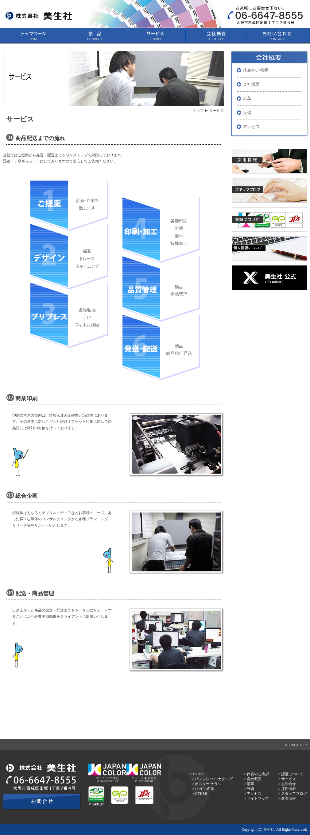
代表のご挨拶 (256, 70)
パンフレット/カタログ (214, 779)
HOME (198, 774)
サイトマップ (258, 798)
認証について (292, 774)
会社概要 (251, 84)
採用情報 (288, 789)
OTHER (201, 793)
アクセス (251, 126)
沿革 (247, 98)
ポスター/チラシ (208, 784)
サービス (288, 779)
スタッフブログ (294, 793)
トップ (198, 111)
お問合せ (288, 784)
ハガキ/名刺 (204, 789)
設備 (247, 112)
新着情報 (288, 798)
